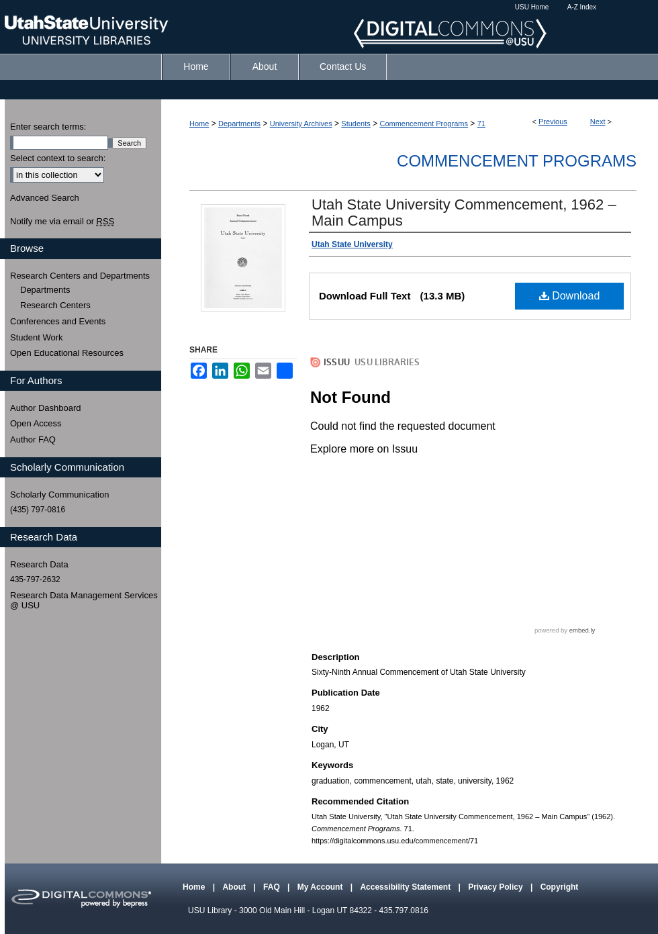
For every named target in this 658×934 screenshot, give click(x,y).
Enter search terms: (48, 127)
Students (355, 124)
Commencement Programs (423, 124)
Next (598, 122)
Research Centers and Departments (80, 276)
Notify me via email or (62, 221)
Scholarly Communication (59, 494)
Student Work (36, 337)
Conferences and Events (57, 321)
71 (481, 124)
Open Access (36, 423)
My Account (321, 887)
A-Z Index (581, 7)
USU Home (532, 7)
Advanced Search (44, 198)
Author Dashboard (45, 408)
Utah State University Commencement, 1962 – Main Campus (464, 212)
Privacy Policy (496, 887)
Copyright (559, 887)
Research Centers (55, 305)
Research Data (39, 564)
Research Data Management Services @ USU (84, 600)
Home (199, 124)
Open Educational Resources (67, 353)
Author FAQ (33, 439)
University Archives (301, 124)
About (235, 887)
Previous (552, 122)
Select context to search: (57, 158)
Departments (239, 124)
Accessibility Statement (406, 887)
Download (569, 295)
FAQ (272, 887)
